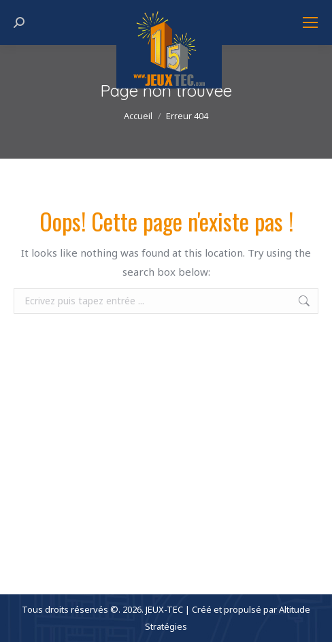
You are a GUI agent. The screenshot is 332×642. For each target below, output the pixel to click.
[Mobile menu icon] (310, 22)
